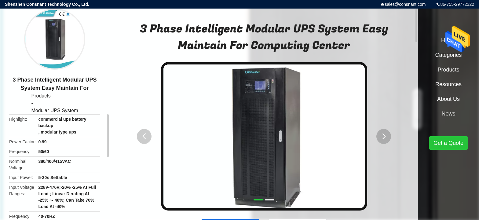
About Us (448, 99)
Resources (448, 84)
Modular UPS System (54, 110)
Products (41, 95)
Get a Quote (448, 143)
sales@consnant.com (405, 4)
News (448, 114)
